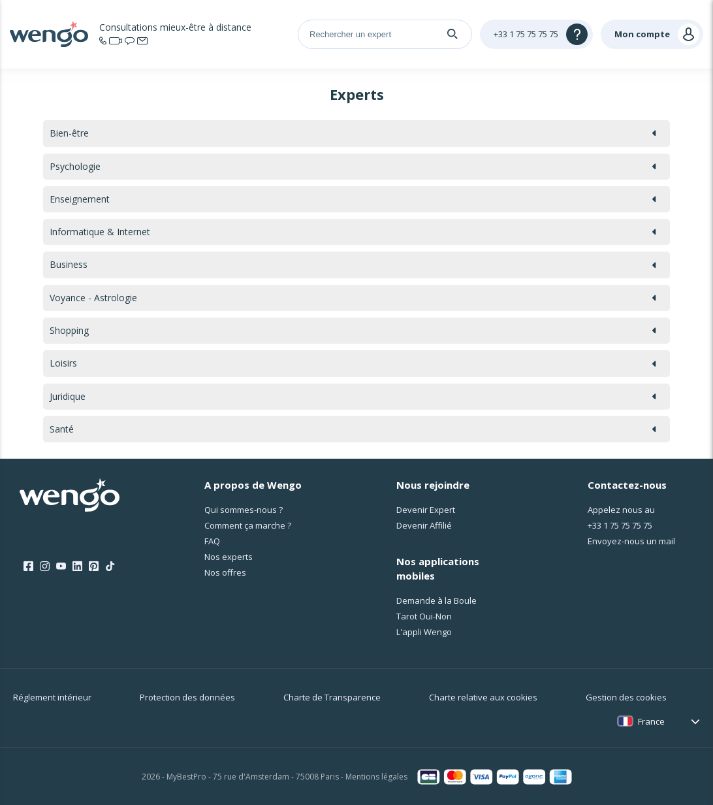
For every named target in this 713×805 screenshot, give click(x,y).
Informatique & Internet (353, 231)
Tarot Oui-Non (424, 616)
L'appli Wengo (424, 632)
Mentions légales (376, 776)
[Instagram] (45, 566)
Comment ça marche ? (247, 525)
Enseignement (353, 199)
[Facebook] (28, 566)
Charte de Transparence (332, 697)
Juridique (353, 396)
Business (353, 264)
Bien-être (353, 133)
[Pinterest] (94, 566)
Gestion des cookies (626, 697)
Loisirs (353, 363)
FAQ (212, 541)
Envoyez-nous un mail (631, 541)
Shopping (353, 330)
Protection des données (187, 697)
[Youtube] (61, 566)
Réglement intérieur (52, 697)
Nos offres (225, 572)
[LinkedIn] (77, 566)
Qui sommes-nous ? (243, 510)
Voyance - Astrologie (353, 297)
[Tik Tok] (110, 566)
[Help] (536, 34)
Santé (353, 429)
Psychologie (353, 166)
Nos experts (228, 557)
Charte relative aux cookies (483, 697)
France (651, 721)
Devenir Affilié (424, 525)
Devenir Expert (425, 510)
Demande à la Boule (436, 600)
